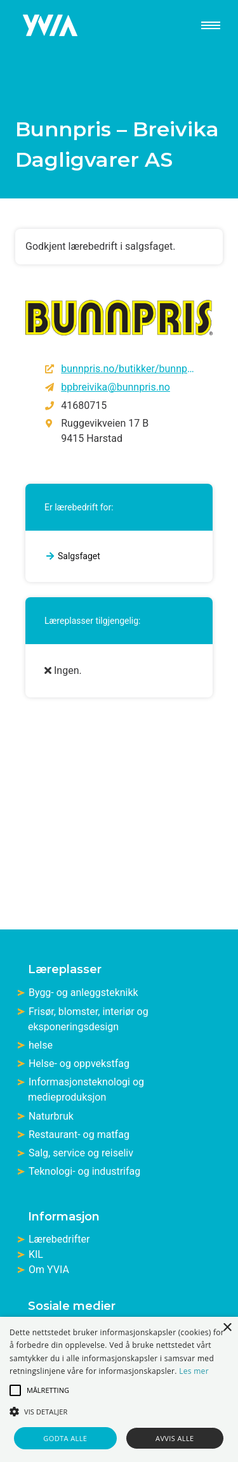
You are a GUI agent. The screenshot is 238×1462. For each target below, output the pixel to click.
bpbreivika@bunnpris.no (115, 387)
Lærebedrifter (59, 1239)
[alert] (119, 1389)
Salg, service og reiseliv (81, 1153)
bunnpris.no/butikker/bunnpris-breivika (128, 369)
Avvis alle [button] (174, 1438)
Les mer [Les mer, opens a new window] (194, 1371)
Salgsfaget (79, 556)
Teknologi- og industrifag (84, 1171)
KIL (36, 1254)
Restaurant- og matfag (79, 1135)
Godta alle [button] (65, 1438)
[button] (15, 1390)
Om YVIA (49, 1270)
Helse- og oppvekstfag (79, 1064)
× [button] (227, 1328)
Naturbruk (51, 1116)
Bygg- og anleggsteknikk (83, 993)
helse (41, 1045)
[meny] (206, 25)
